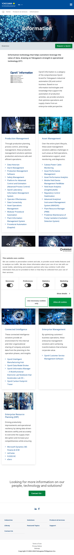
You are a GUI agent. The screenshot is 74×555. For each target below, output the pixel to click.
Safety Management (15, 177)
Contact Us (36, 493)
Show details (62, 293)
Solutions (30, 520)
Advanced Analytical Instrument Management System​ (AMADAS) (54, 202)
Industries (8, 520)
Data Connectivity (14, 202)
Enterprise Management (53, 329)
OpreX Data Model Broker (18, 365)
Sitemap (37, 548)
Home (8, 12)
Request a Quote (64, 46)
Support (53, 526)
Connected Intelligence (16, 329)
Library (7, 526)
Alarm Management (15, 168)
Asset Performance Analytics (56, 177)
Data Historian (13, 164)
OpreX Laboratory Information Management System (18, 193)
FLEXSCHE (11, 456)
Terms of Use (37, 544)
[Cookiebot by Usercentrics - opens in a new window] (61, 250)
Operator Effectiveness (16, 199)
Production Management (17, 138)
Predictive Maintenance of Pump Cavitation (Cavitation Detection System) (55, 218)
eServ (9, 459)
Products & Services (20, 12)
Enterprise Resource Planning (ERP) (14, 415)
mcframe (11, 453)
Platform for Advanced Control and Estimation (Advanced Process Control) (18, 183)
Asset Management (51, 138)
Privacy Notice (37, 546)
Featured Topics (33, 526)
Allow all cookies (60, 302)
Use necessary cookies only (36, 302)
